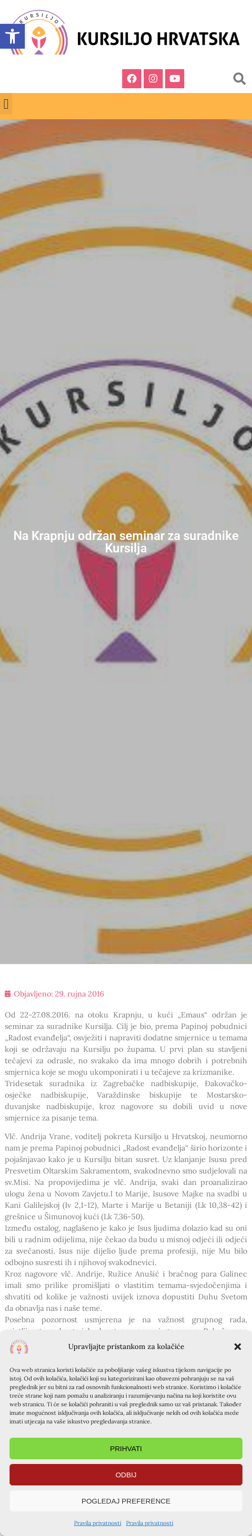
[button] (237, 1346)
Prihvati (126, 1448)
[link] (12, 36)
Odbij (126, 1475)
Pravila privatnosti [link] (97, 1522)
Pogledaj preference (126, 1501)
